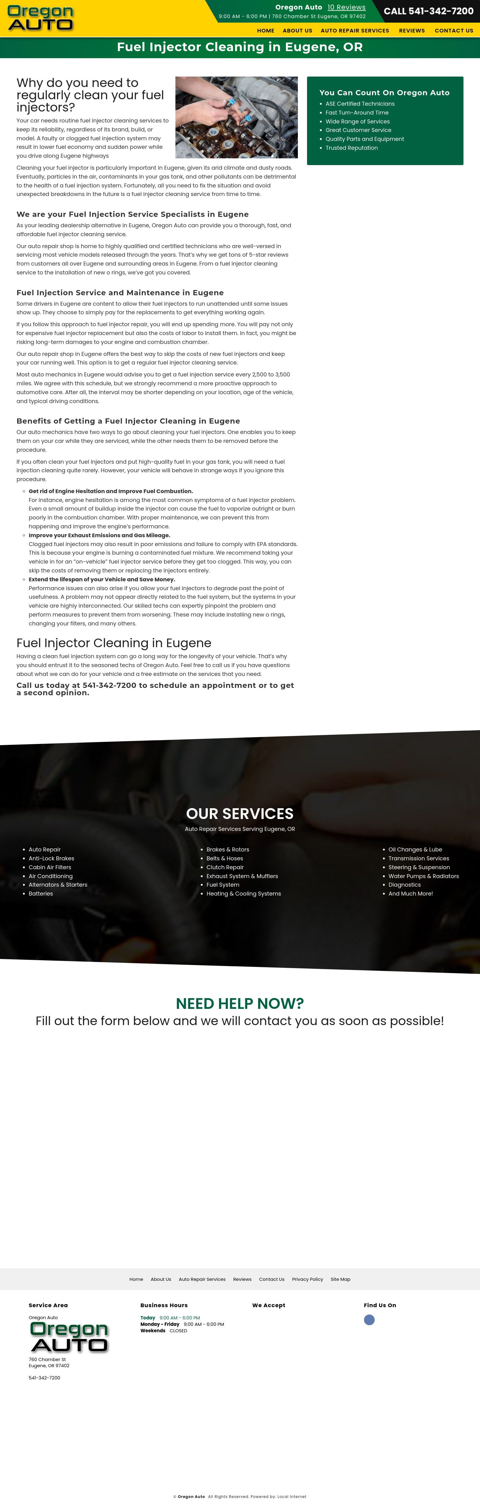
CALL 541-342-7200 (429, 11)
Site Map (341, 1279)
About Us (298, 30)
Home (266, 30)
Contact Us (454, 30)
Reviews (412, 30)
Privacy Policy (307, 1279)
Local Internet (292, 1496)
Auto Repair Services (355, 30)
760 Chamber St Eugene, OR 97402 (319, 16)
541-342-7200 (44, 1378)
